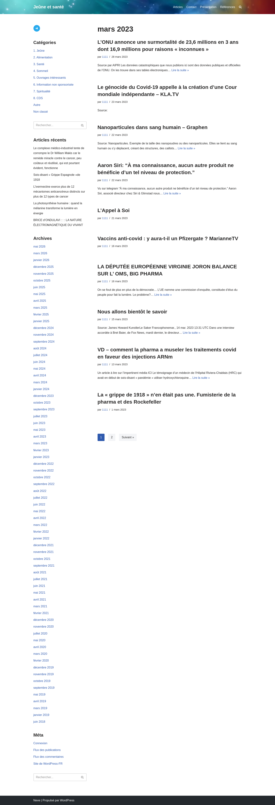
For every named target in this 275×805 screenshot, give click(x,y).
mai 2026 (39, 246)
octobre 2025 (41, 280)
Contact (191, 7)
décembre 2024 (43, 327)
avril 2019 (39, 701)
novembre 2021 (43, 551)
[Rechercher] (55, 125)
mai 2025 (39, 294)
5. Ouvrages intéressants (49, 77)
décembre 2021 (43, 545)
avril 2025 (39, 300)
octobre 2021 (41, 558)
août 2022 (39, 490)
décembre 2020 (43, 619)
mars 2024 (40, 382)
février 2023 (41, 450)
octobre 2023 (41, 402)
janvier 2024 (41, 389)
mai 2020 (39, 640)
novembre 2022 (43, 470)
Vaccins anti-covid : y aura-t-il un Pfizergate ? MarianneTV (168, 238)
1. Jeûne (39, 50)
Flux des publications (47, 750)
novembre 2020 (43, 626)
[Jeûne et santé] (48, 7)
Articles (178, 7)
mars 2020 (40, 653)
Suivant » (128, 437)
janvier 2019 (41, 714)
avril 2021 (39, 599)
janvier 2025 (41, 321)
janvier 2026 (41, 260)
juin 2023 (39, 423)
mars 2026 (40, 253)
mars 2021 (40, 606)
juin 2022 (39, 504)
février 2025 (41, 314)
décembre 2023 (43, 395)
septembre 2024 (44, 341)
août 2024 (39, 348)
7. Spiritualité (41, 91)
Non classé (40, 111)
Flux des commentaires (48, 756)
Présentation (208, 7)
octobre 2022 (41, 477)
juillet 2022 (40, 497)
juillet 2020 (40, 633)
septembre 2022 (44, 484)
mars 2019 (40, 708)
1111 (105, 56)
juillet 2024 (40, 355)
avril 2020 (39, 647)
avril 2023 (39, 436)
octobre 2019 (41, 681)
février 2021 (41, 613)
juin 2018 (39, 721)
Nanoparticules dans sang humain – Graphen (153, 127)
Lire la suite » (180, 70)
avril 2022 (39, 518)
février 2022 (41, 531)
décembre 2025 (43, 266)
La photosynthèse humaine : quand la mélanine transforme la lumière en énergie (57, 208)
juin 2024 (39, 361)
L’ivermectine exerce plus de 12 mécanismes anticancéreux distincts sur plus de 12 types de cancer (59, 191)
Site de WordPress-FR (48, 763)
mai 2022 (39, 511)
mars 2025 (40, 307)
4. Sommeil (40, 70)
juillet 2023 (40, 416)
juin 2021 (39, 585)
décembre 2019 (43, 667)
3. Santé (38, 64)
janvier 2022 (41, 538)
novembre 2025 (43, 273)
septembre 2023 (44, 409)
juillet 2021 (40, 579)
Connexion (40, 743)
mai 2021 (39, 592)
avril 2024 (39, 375)
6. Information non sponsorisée (53, 84)
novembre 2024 (43, 334)
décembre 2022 (43, 463)
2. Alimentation (43, 57)
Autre (36, 104)
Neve (36, 800)
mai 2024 (39, 368)
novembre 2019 (43, 674)
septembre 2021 (44, 565)
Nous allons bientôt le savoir (132, 312)
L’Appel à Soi (114, 210)
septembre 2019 (44, 687)
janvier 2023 (41, 457)
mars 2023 (40, 443)
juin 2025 (39, 287)
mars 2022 (40, 524)
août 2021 (39, 572)
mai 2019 (39, 694)
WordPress (67, 800)
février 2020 (41, 660)
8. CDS (38, 98)
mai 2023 (39, 429)
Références (227, 7)
